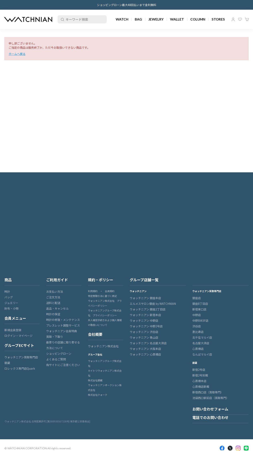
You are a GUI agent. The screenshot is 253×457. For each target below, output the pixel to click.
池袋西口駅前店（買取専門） (210, 398)
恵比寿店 (198, 332)
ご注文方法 (53, 297)
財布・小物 (11, 308)
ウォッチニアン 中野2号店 (146, 326)
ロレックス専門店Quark (19, 368)
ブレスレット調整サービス (63, 325)
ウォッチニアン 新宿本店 (145, 315)
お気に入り (240, 19)
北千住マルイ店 (202, 337)
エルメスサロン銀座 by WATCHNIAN (153, 304)
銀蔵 (7, 363)
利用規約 (93, 291)
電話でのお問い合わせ (210, 417)
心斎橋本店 (199, 381)
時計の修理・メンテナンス (63, 320)
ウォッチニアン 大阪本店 (145, 349)
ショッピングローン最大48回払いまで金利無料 (126, 5)
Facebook (222, 448)
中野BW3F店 (200, 320)
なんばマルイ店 (202, 354)
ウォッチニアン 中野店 (144, 320)
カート (247, 19)
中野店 (196, 315)
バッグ (8, 297)
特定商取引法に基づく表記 (102, 296)
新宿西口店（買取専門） (207, 392)
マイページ (233, 19)
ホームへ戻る (17, 54)
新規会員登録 (12, 330)
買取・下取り (54, 337)
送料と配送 (53, 303)
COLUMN (197, 19)
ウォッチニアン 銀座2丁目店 (147, 309)
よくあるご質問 (56, 359)
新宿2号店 (198, 370)
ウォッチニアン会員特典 (61, 331)
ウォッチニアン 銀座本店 (145, 298)
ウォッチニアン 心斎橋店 (145, 354)
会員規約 (109, 291)
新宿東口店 (199, 309)
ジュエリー (11, 303)
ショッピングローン (58, 354)
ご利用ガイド (57, 279)
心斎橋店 (198, 349)
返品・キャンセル (57, 308)
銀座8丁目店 (200, 304)
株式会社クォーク (97, 394)
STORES (218, 19)
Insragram (238, 448)
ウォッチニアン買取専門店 (21, 357)
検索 (62, 19)
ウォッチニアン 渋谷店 (144, 332)
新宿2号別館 (200, 375)
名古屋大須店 (200, 343)
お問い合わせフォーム (210, 409)
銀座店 (196, 298)
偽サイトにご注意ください (63, 365)
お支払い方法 (54, 292)
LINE (246, 448)
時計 (7, 292)
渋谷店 (196, 326)
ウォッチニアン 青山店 (144, 337)
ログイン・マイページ (18, 336)
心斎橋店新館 (200, 387)
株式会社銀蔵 (95, 380)
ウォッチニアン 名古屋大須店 (148, 343)
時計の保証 (53, 314)
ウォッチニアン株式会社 (103, 346)
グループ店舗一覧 (144, 279)
